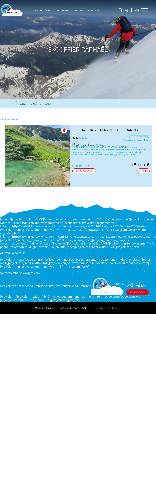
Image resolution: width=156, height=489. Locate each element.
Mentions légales (44, 307)
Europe (65, 10)
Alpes (47, 10)
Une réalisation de (107, 307)
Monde (74, 10)
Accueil (24, 104)
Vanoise (38, 10)
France (56, 10)
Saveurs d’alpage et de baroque (111, 130)
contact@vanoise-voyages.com (20, 273)
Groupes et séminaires (90, 10)
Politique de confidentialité (74, 307)
